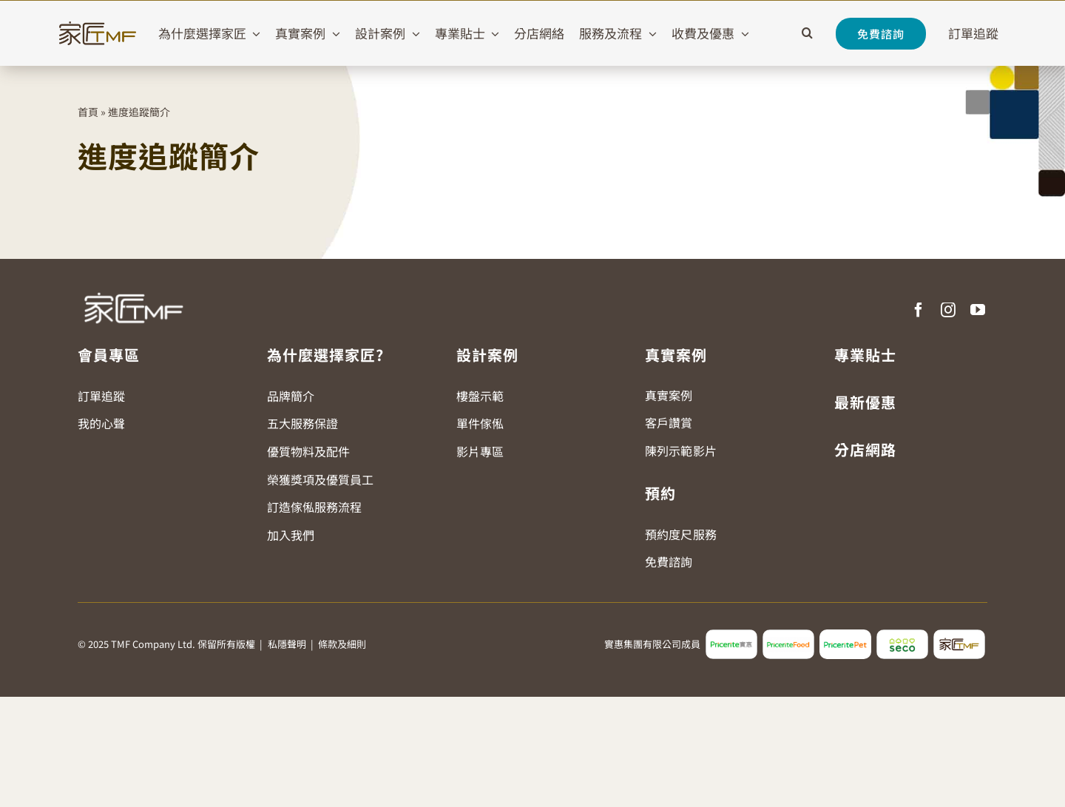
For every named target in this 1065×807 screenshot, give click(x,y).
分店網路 (865, 449)
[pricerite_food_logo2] (788, 635)
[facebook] (918, 310)
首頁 (88, 111)
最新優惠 (865, 402)
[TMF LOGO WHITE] (133, 287)
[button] (807, 33)
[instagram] (948, 310)
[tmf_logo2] (959, 635)
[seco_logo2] (902, 635)
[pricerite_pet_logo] (845, 635)
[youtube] (977, 310)
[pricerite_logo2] (731, 635)
